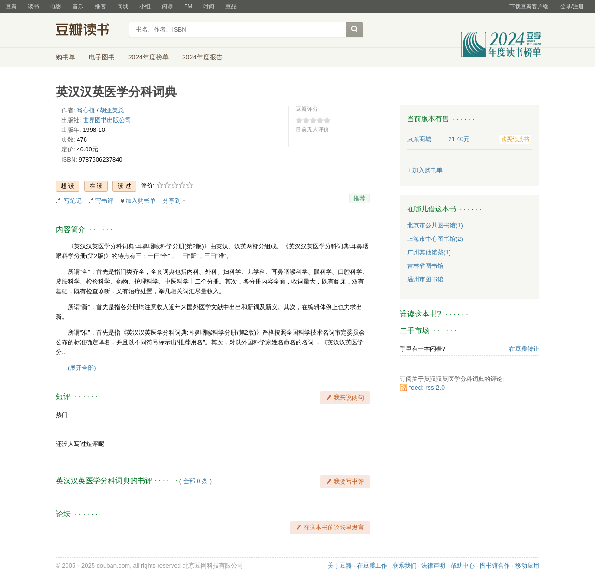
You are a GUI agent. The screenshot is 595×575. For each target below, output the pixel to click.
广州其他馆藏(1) (429, 252)
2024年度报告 (202, 57)
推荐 (359, 198)
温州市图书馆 (425, 279)
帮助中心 (462, 565)
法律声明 (433, 565)
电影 (55, 6)
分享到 (172, 200)
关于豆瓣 (340, 565)
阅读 (167, 6)
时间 (208, 6)
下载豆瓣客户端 (529, 6)
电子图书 (102, 57)
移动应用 (527, 565)
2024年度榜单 (148, 57)
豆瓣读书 (89, 31)
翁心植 (86, 110)
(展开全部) (82, 367)
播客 (100, 6)
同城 (122, 6)
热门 (62, 414)
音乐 (78, 6)
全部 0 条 (195, 481)
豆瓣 (11, 6)
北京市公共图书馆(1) (435, 225)
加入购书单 (141, 200)
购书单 (65, 57)
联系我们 (404, 565)
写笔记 (73, 200)
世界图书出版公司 (107, 119)
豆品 (231, 6)
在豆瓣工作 (372, 565)
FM (188, 6)
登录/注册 (572, 6)
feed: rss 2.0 (427, 387)
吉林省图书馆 (425, 265)
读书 (33, 6)
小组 (145, 6)
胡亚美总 (112, 110)
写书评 (104, 200)
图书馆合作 (495, 565)
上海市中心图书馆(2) (435, 238)
